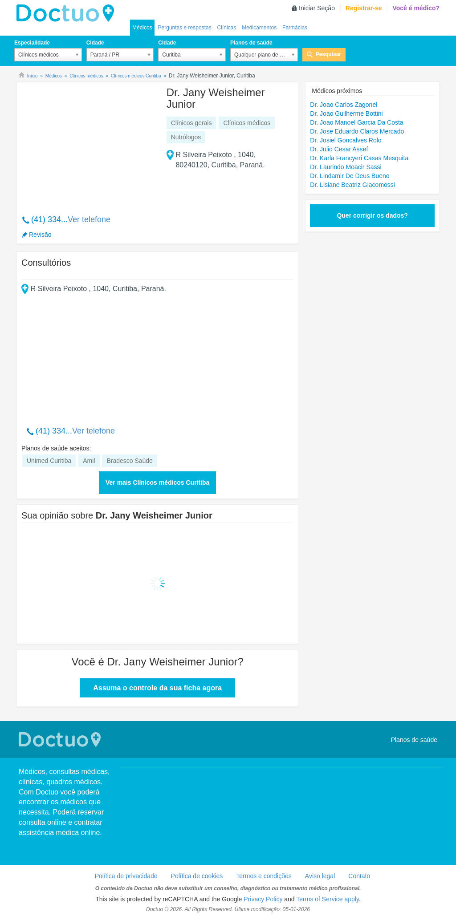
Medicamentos (259, 27)
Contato (359, 875)
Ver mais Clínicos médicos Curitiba (157, 482)
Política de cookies (197, 875)
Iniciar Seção (317, 8)
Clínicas (226, 27)
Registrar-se (364, 8)
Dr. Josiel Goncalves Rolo (345, 140)
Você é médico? (416, 8)
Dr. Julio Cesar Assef (339, 149)
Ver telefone (89, 219)
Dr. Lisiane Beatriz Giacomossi (352, 184)
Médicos (142, 27)
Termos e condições (264, 875)
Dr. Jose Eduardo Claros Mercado (357, 131)
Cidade (95, 42)
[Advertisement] (89, 143)
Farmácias (294, 27)
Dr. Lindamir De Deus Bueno (349, 175)
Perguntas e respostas (185, 27)
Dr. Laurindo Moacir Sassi (345, 166)
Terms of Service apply (327, 899)
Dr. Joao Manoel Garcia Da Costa (356, 122)
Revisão (40, 234)
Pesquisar (328, 54)
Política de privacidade (126, 875)
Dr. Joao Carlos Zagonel (343, 104)
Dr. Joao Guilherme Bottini (346, 113)
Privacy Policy (263, 899)
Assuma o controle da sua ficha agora (157, 688)
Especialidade (32, 42)
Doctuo (67, 13)
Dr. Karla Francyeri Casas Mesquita (359, 158)
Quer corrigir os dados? (372, 215)
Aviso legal (320, 875)
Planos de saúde (251, 42)
